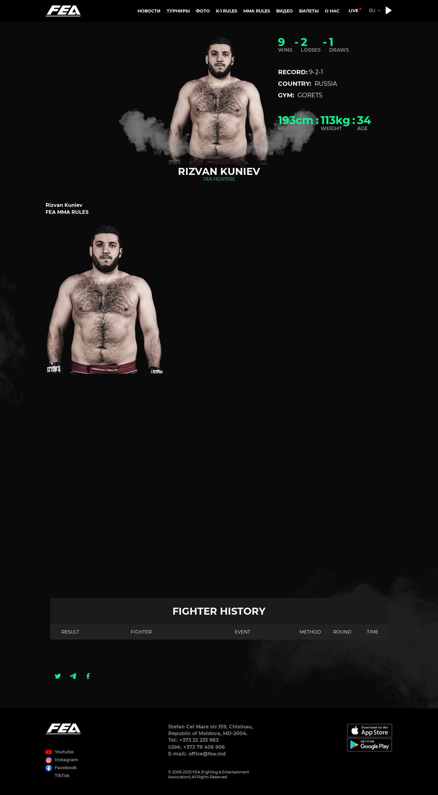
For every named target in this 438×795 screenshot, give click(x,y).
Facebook (66, 767)
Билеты (309, 11)
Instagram (66, 759)
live (353, 10)
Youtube (64, 752)
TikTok (62, 775)
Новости (149, 11)
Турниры (178, 11)
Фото (203, 11)
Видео (284, 11)
